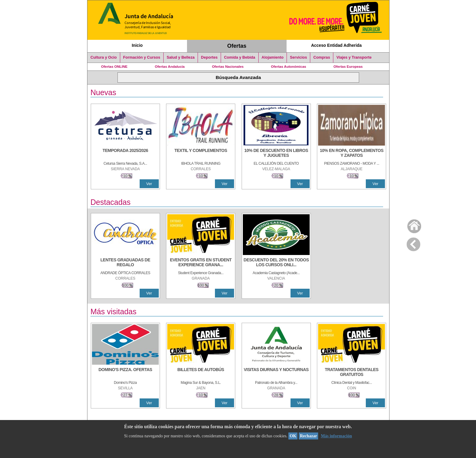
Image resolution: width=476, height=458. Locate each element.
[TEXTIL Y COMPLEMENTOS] (200, 153)
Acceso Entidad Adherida (336, 45)
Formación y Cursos (141, 57)
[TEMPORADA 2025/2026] (125, 153)
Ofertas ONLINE (114, 66)
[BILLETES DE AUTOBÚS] (200, 372)
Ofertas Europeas (348, 66)
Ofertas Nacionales (227, 66)
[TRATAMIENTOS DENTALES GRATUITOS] (351, 372)
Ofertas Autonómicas (288, 66)
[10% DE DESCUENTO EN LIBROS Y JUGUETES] (276, 153)
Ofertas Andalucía (170, 66)
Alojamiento (273, 57)
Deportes (209, 57)
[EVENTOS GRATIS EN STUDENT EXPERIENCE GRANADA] (200, 263)
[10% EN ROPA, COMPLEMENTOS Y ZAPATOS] (351, 153)
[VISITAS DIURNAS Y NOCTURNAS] (276, 372)
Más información (336, 436)
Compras (321, 57)
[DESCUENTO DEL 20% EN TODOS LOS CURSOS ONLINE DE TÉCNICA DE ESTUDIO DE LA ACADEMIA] (276, 263)
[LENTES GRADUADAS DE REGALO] (125, 263)
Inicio (137, 45)
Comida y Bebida (239, 57)
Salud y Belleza (181, 57)
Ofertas (236, 46)
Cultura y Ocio (103, 57)
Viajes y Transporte (354, 57)
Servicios (298, 57)
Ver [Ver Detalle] (149, 183)
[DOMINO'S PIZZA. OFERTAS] (125, 372)
